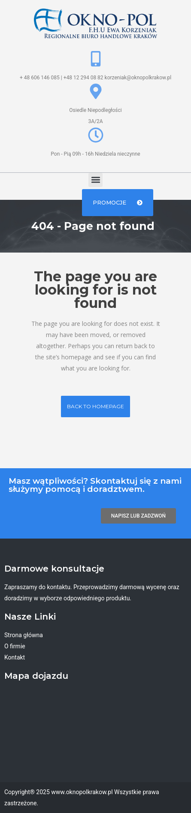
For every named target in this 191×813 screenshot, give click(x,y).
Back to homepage (95, 406)
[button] (95, 180)
